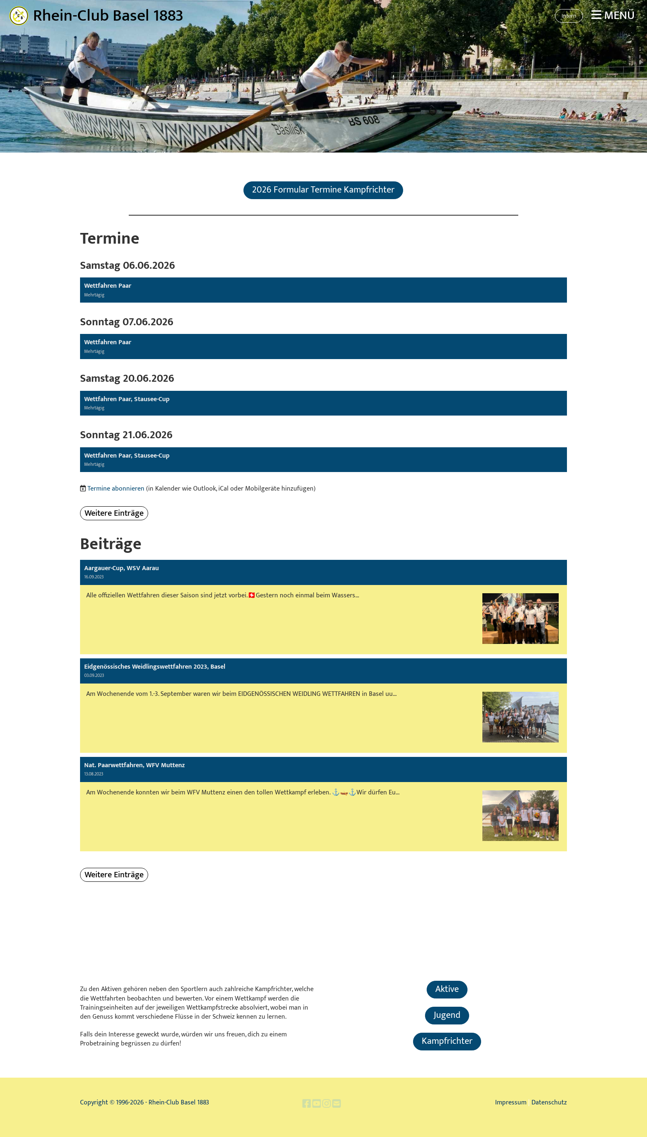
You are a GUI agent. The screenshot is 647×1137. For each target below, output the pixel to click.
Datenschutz (549, 1102)
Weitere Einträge (114, 513)
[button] (323, 290)
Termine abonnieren (115, 488)
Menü (613, 15)
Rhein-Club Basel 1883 (108, 15)
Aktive (447, 989)
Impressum (511, 1102)
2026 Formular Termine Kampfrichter (323, 189)
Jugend (447, 1015)
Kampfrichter (447, 1041)
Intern (569, 16)
